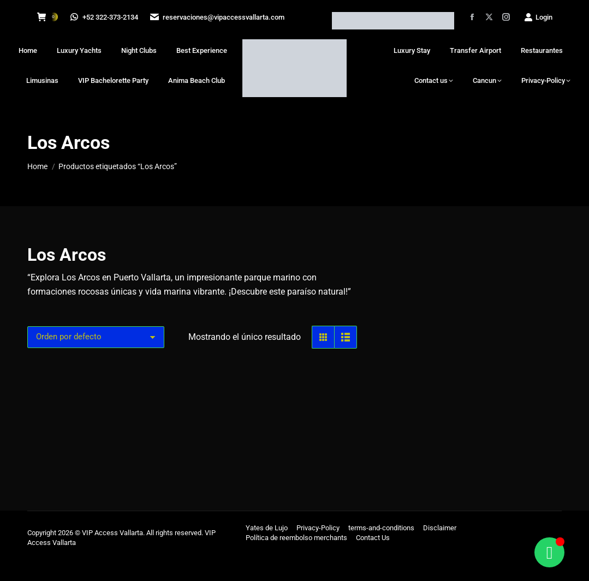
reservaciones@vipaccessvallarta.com (218, 17)
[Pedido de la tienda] (95, 364)
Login (537, 17)
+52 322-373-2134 (105, 17)
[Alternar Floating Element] (549, 552)
